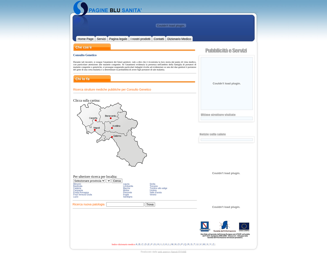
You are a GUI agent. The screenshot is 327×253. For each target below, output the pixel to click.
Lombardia (128, 186)
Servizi (101, 39)
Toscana (154, 186)
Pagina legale (118, 39)
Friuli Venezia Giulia (82, 194)
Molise (126, 190)
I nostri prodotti (140, 39)
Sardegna (127, 197)
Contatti (159, 39)
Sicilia (152, 184)
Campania (78, 190)
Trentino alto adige (158, 188)
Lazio (75, 197)
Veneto (153, 194)
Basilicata (77, 186)
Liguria (126, 184)
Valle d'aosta (156, 192)
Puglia (126, 194)
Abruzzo (77, 184)
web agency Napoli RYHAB (172, 251)
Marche (126, 188)
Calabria (77, 188)
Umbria (153, 190)
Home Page (85, 39)
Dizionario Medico (179, 39)
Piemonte (127, 192)
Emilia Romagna (81, 192)
